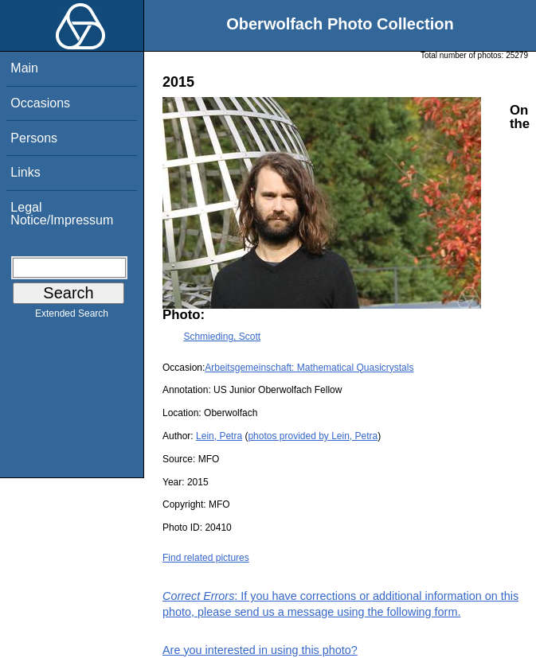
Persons (33, 138)
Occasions (40, 103)
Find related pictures (205, 557)
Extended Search (71, 316)
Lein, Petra (219, 436)
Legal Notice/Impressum (61, 214)
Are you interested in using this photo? (260, 650)
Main (24, 68)
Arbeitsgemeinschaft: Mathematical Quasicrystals (309, 367)
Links (25, 172)
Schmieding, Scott (221, 336)
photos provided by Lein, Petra (313, 436)
